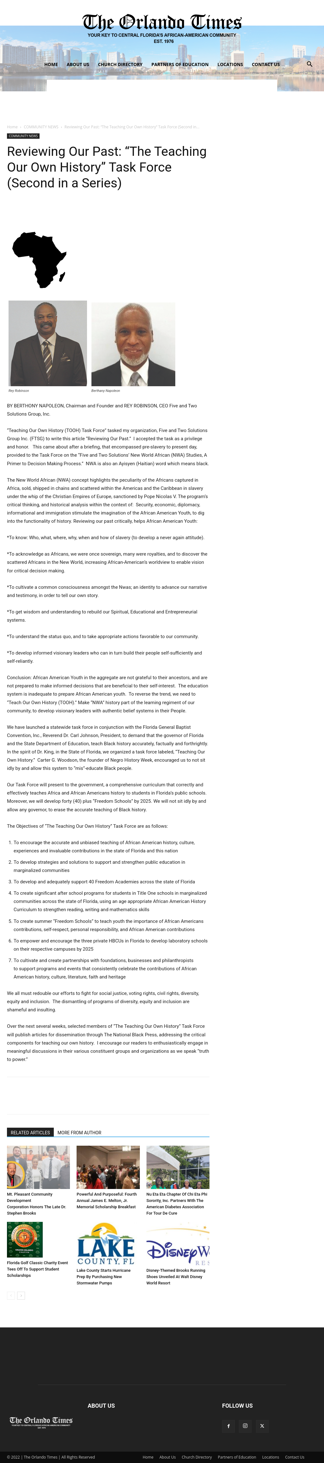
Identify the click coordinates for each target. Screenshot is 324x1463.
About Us (78, 64)
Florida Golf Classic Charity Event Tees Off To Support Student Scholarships (37, 1269)
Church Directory (120, 64)
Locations (230, 64)
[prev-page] (11, 1296)
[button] (309, 65)
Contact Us (266, 64)
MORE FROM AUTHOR (79, 1132)
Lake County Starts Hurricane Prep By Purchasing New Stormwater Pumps (103, 1276)
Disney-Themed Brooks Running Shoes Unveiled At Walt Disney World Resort (175, 1276)
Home (51, 64)
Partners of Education (180, 64)
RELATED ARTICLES (30, 1132)
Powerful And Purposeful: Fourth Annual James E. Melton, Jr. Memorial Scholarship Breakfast (107, 1200)
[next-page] (21, 1296)
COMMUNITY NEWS (41, 127)
